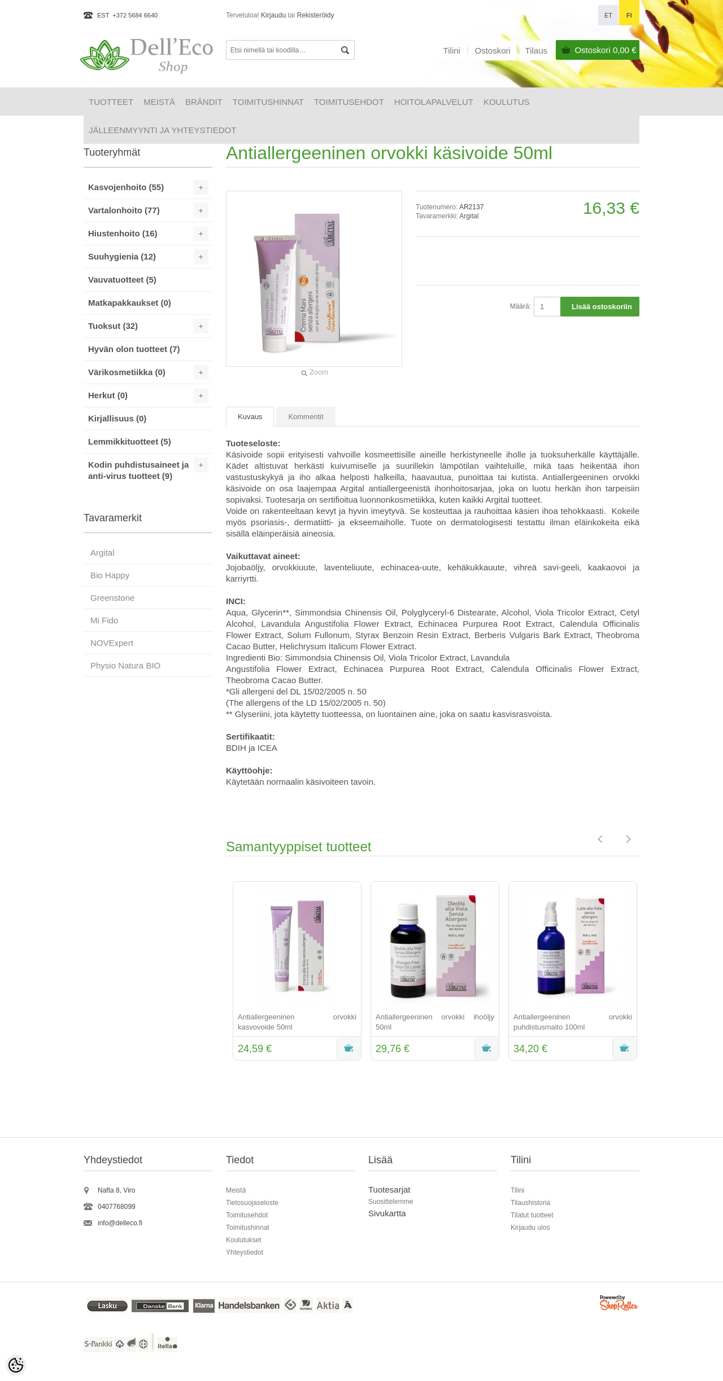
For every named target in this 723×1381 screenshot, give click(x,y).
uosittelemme (393, 1202)
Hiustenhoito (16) (123, 233)
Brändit (204, 102)
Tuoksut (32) (113, 326)
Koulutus (507, 102)
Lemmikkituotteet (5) (129, 441)
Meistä (159, 102)
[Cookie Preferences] (16, 1365)
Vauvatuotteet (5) (122, 279)
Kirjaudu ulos (530, 1228)
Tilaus (536, 50)
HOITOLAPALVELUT (433, 102)
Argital (468, 216)
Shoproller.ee (619, 1304)
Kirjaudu (273, 15)
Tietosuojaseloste (252, 1203)
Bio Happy (109, 575)
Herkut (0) (108, 395)
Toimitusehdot (349, 102)
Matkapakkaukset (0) (129, 302)
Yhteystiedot (244, 1252)
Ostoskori (605, 50)
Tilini (451, 50)
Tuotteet (111, 102)
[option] (295, 972)
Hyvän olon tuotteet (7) (134, 349)
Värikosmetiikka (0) (126, 372)
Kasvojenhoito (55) (126, 187)
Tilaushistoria (530, 1203)
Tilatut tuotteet (532, 1215)
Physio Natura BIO (125, 665)
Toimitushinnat (268, 102)
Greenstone (112, 597)
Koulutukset (244, 1240)
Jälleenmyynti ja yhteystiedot (162, 130)
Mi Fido (104, 620)
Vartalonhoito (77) (124, 210)
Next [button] (648, 972)
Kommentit (305, 416)
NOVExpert (111, 643)
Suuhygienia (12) (122, 256)
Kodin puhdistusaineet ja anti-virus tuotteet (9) (138, 470)
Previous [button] (217, 972)
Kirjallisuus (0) (117, 418)
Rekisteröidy (315, 15)
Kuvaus (250, 416)
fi (629, 15)
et (608, 15)
